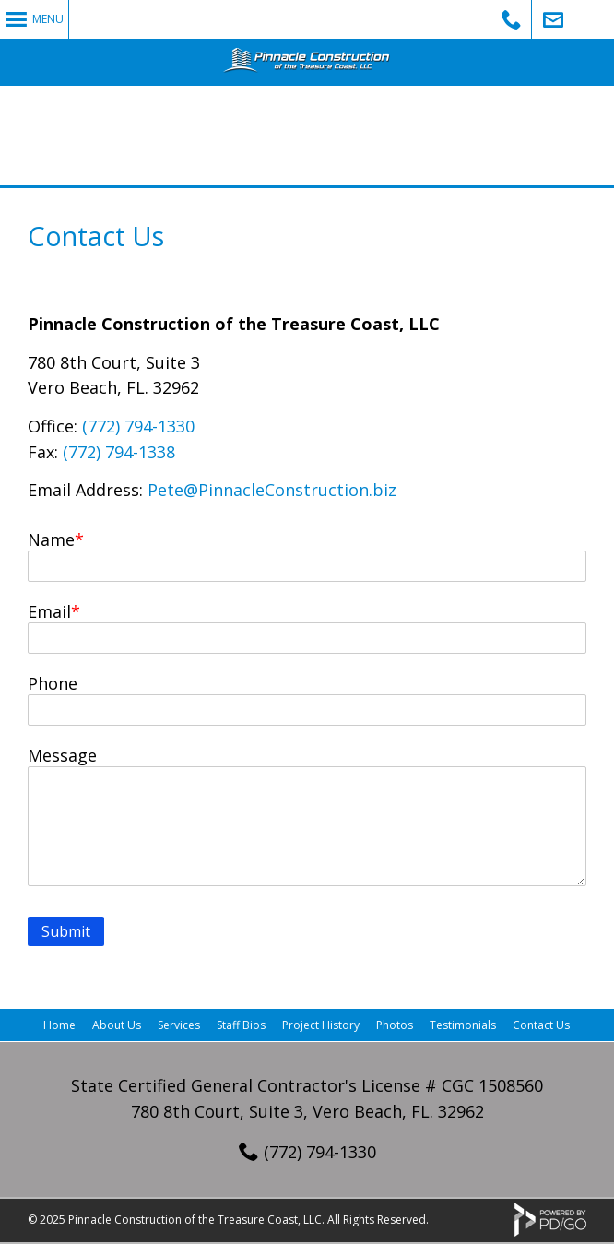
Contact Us (541, 1025)
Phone (52, 683)
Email (49, 611)
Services (179, 1025)
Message (62, 755)
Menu (48, 19)
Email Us (552, 19)
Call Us (511, 19)
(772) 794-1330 (138, 426)
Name (51, 539)
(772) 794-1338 (119, 452)
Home (59, 1025)
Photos (394, 1025)
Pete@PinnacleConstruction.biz (272, 490)
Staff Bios (241, 1025)
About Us (116, 1025)
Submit (65, 931)
